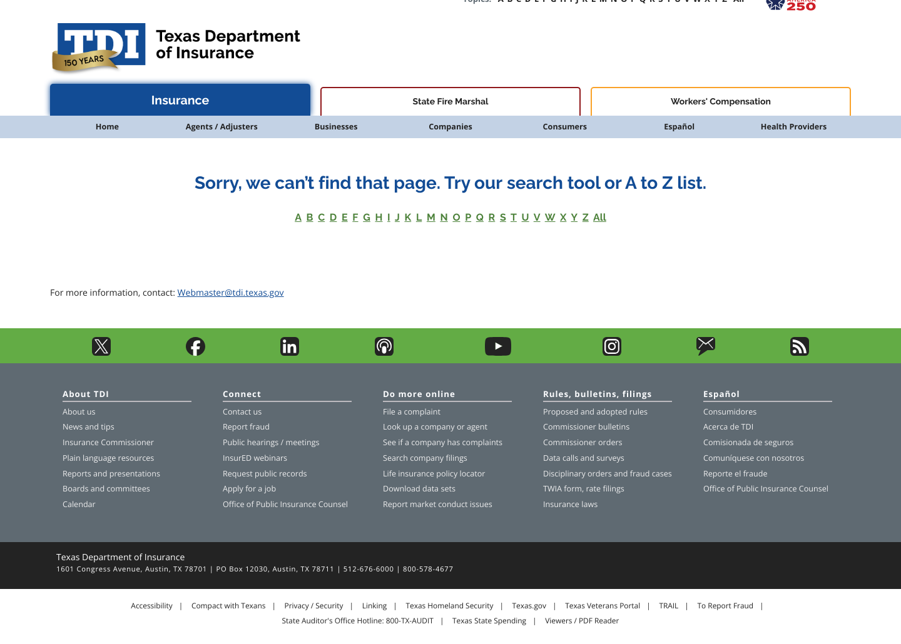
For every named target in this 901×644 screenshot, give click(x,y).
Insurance (180, 100)
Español (679, 126)
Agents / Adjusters (222, 126)
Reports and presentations (111, 473)
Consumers (565, 126)
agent (477, 426)
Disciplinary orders (577, 473)
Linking (374, 606)
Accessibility (151, 606)
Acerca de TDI (728, 426)
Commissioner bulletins (586, 426)
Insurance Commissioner (108, 442)
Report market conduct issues (437, 504)
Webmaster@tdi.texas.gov (231, 293)
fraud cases (651, 473)
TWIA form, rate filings (583, 488)
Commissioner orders (583, 442)
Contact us (242, 411)
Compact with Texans (228, 606)
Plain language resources (108, 458)
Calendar (79, 504)
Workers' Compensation (721, 102)
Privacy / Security (314, 606)
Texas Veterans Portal (602, 606)
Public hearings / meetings (271, 442)
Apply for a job (249, 488)
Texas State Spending (489, 621)
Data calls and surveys (583, 458)
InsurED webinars (255, 458)
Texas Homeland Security (449, 606)
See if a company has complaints (442, 442)
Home (107, 126)
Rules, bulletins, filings (597, 395)
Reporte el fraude (735, 473)
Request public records (265, 473)
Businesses (336, 126)
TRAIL (668, 606)
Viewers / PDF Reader (582, 621)
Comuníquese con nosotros (753, 458)
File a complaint (411, 411)
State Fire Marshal (451, 102)
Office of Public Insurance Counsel (285, 504)
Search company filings (425, 458)
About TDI (86, 395)
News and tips (89, 426)
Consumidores (729, 411)
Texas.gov (529, 606)
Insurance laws (570, 504)
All (599, 217)
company (438, 426)
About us (79, 411)
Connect (242, 395)
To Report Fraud (726, 606)
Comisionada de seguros (748, 442)
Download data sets (419, 488)
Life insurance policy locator (434, 473)
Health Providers (794, 126)
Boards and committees (106, 488)
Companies (450, 126)
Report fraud (246, 426)
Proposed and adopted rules (595, 411)
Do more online (419, 395)
